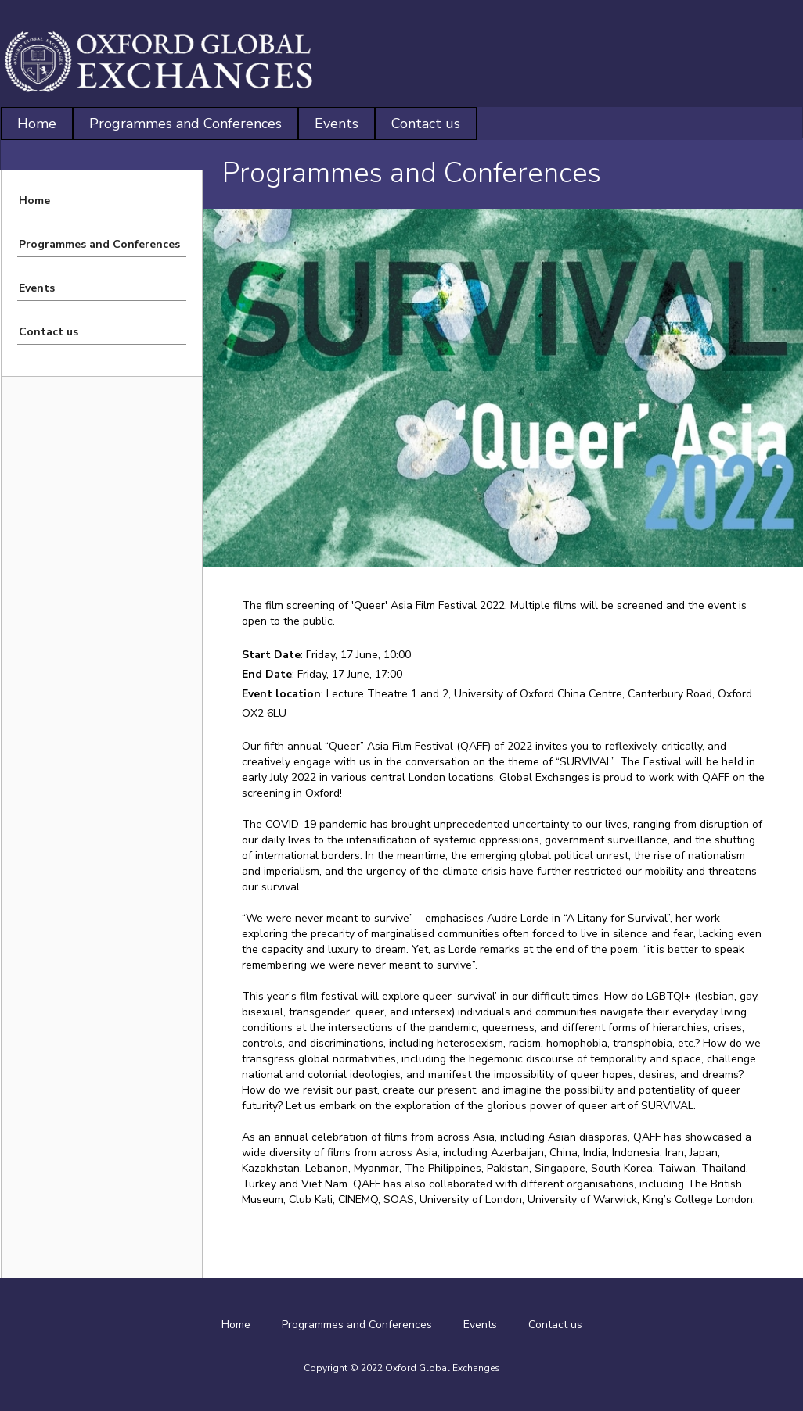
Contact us (425, 123)
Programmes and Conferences (185, 123)
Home (36, 123)
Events (336, 123)
